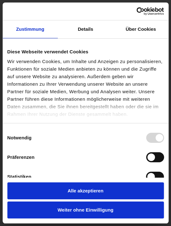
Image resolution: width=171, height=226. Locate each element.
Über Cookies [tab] (141, 29)
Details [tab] (85, 29)
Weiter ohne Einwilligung (85, 210)
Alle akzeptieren (85, 190)
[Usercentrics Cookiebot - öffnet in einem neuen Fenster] (136, 11)
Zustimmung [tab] (30, 29)
